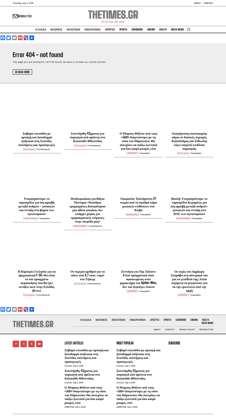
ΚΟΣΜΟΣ (132, 214)
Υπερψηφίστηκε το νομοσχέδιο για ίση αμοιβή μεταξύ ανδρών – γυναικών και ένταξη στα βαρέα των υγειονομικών (37, 206)
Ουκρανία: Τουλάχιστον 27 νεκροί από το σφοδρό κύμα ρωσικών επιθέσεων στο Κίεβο (138, 204)
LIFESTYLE (132, 153)
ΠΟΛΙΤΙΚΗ (31, 218)
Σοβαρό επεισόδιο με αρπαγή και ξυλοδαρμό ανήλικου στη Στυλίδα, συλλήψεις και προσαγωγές (36, 139)
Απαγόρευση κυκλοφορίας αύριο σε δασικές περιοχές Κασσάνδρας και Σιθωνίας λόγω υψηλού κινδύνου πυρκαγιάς (189, 141)
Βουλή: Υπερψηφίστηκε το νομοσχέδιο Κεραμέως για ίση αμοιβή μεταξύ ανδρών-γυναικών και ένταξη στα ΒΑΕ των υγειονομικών (189, 206)
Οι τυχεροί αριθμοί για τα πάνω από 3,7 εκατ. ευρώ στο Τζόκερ (87, 275)
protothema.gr (43, 149)
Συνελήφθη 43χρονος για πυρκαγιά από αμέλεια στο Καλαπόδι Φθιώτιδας (87, 137)
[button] (188, 29)
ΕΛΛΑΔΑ (29, 149)
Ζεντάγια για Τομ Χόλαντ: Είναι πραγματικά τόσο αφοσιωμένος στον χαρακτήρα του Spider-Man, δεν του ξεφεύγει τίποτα (138, 279)
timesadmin (144, 153)
